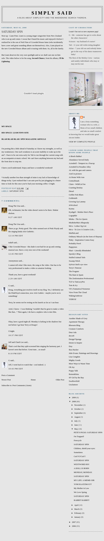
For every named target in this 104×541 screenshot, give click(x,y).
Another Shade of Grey (78, 318)
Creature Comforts (76, 329)
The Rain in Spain (76, 275)
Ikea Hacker (73, 350)
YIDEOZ (72, 299)
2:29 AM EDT (15, 278)
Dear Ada (72, 332)
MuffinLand (73, 233)
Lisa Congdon (74, 357)
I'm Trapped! (79, 436)
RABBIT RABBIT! (81, 500)
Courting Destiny (76, 188)
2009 (74, 397)
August (77, 417)
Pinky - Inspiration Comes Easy (81, 240)
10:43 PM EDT (15, 369)
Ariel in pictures (75, 174)
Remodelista (74, 374)
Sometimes (78, 452)
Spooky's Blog (74, 254)
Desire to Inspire (75, 343)
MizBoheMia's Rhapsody (79, 222)
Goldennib (73, 198)
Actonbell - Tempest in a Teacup (82, 163)
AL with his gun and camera (80, 170)
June (76, 425)
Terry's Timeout (75, 268)
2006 (74, 526)
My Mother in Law (81, 488)
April (76, 505)
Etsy (70, 346)
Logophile (73, 215)
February (78, 513)
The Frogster (74, 271)
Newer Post (6, 380)
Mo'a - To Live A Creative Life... (82, 229)
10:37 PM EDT (15, 335)
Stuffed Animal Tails (77, 257)
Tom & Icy (73, 285)
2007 (74, 522)
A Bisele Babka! (75, 156)
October (77, 409)
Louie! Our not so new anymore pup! (83, 31)
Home (33, 380)
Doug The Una (14, 206)
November (78, 405)
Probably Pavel (75, 243)
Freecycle (78, 440)
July (76, 421)
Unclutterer (73, 384)
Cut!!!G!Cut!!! (79, 456)
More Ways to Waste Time (79, 363)
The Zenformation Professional (81, 278)
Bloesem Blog (74, 325)
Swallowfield (74, 381)
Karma (71, 209)
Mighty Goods (74, 360)
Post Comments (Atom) (22, 385)
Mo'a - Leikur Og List (77, 226)
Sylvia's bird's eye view (78, 264)
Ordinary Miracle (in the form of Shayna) (85, 236)
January (77, 517)
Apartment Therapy (76, 322)
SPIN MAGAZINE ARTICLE (33, 139)
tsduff (10, 242)
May (76, 429)
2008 (74, 401)
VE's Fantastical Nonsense (79, 289)
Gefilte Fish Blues (76, 195)
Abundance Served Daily (79, 160)
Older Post (60, 380)
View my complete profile (82, 142)
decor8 (71, 336)
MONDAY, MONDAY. (83, 472)
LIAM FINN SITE (21, 132)
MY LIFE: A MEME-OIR (84, 480)
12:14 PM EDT (15, 235)
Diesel (71, 191)
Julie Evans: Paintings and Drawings (83, 353)
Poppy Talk (73, 371)
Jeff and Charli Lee (16, 342)
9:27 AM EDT (15, 217)
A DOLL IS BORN (81, 468)
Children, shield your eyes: (84, 448)
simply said (52, 13)
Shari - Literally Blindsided (80, 250)
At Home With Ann (76, 177)
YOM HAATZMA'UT (83, 484)
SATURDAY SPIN (16, 191)
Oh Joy (71, 367)
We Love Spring (80, 492)
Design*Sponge (75, 339)
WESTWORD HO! (81, 464)
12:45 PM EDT (15, 254)
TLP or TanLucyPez (77, 282)
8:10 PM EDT (15, 353)
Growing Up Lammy (77, 201)
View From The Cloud (78, 292)
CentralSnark (74, 181)
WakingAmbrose (75, 296)
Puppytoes (73, 247)
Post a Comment (8, 375)
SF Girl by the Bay (76, 377)
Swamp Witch (74, 261)
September (78, 413)
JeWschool (73, 205)
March (77, 509)
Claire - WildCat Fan (77, 184)
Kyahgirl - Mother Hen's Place (81, 212)
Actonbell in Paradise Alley (80, 167)
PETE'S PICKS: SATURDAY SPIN (88, 432)
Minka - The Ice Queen (78, 219)
